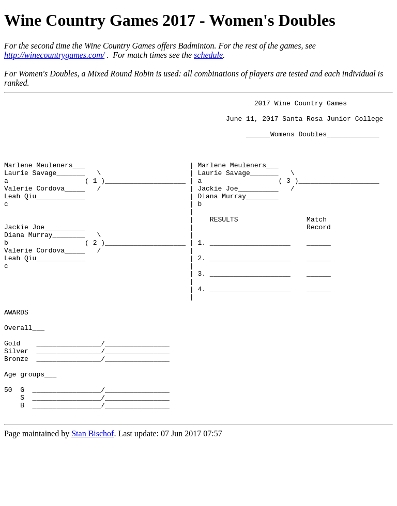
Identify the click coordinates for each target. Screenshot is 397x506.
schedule (208, 55)
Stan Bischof (92, 497)
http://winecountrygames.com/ (54, 55)
